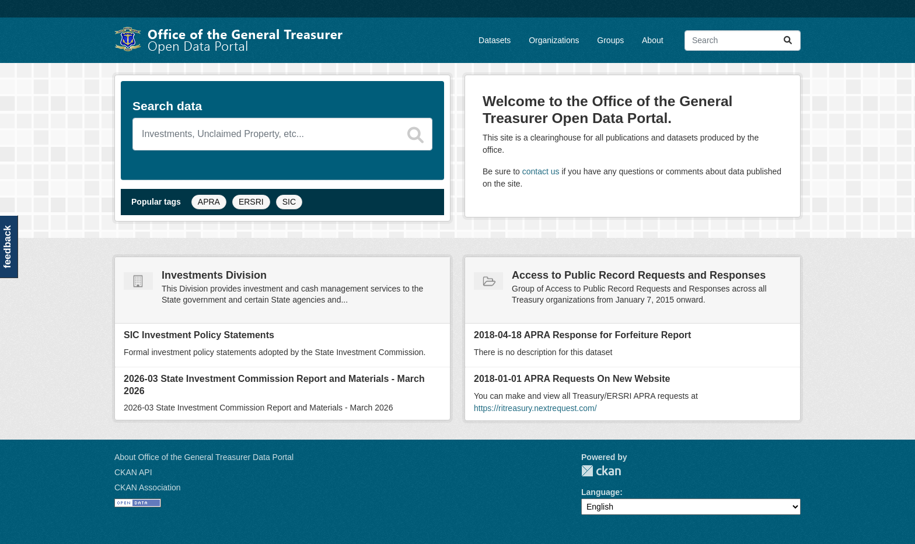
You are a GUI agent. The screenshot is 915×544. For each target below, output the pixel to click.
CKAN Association (147, 487)
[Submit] (787, 40)
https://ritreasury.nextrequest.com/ (535, 408)
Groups (610, 40)
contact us (541, 171)
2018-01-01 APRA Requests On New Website (572, 379)
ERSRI (251, 201)
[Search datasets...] (742, 40)
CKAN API (133, 472)
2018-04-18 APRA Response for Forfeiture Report (582, 335)
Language (600, 492)
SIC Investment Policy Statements (199, 335)
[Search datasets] (282, 134)
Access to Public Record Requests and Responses (639, 275)
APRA (209, 201)
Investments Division (214, 275)
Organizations (554, 40)
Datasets (495, 40)
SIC (289, 201)
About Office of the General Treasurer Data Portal (204, 457)
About (652, 40)
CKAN (601, 471)
